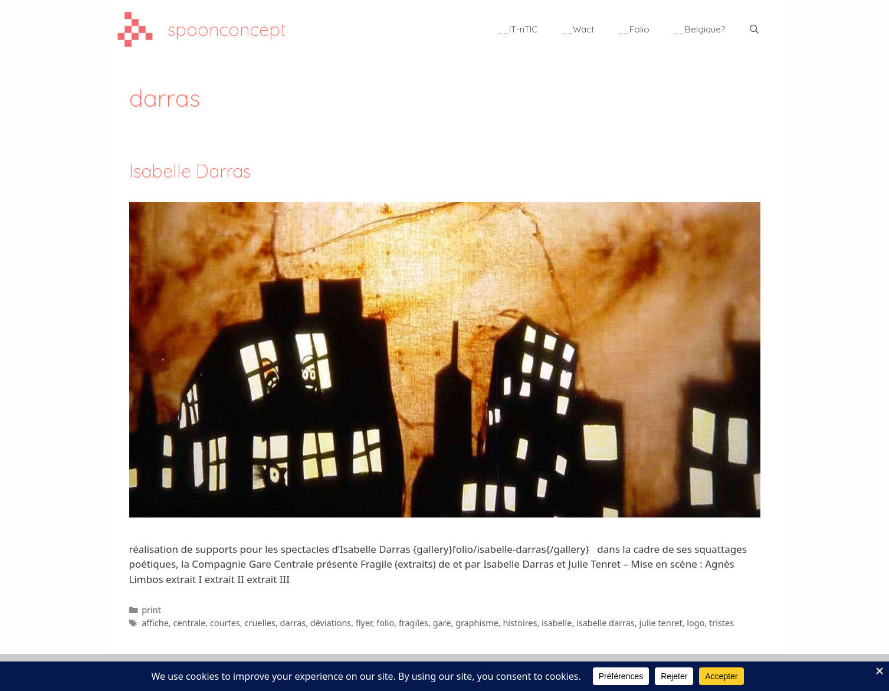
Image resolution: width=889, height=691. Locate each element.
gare (442, 622)
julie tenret (660, 622)
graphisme (476, 622)
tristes (721, 622)
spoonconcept (227, 29)
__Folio (633, 29)
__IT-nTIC (517, 29)
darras (293, 622)
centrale (189, 622)
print (151, 609)
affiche (155, 622)
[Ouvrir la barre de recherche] (754, 29)
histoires (520, 622)
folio (385, 622)
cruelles (259, 622)
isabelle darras (605, 622)
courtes (225, 622)
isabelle (557, 622)
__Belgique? (699, 29)
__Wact (577, 29)
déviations (330, 622)
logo (695, 622)
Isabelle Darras (190, 171)
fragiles (413, 622)
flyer (364, 622)
